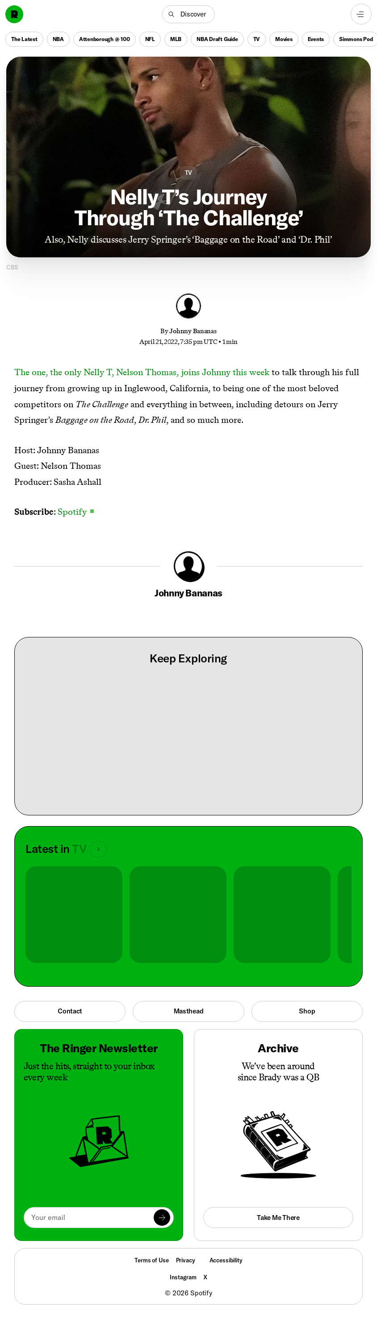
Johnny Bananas (192, 331)
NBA (58, 39)
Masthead (189, 1011)
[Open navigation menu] (361, 14)
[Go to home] (14, 14)
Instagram (183, 1277)
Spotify (76, 511)
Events (316, 39)
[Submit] (162, 1217)
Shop (307, 1011)
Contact (70, 1011)
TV (256, 39)
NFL (150, 39)
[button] (188, 14)
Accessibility (226, 1260)
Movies (284, 39)
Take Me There (278, 1217)
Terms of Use (151, 1260)
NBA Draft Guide (217, 39)
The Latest (24, 39)
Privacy (185, 1260)
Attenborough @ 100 (104, 39)
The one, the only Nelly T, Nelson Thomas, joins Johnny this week (141, 372)
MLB (175, 39)
